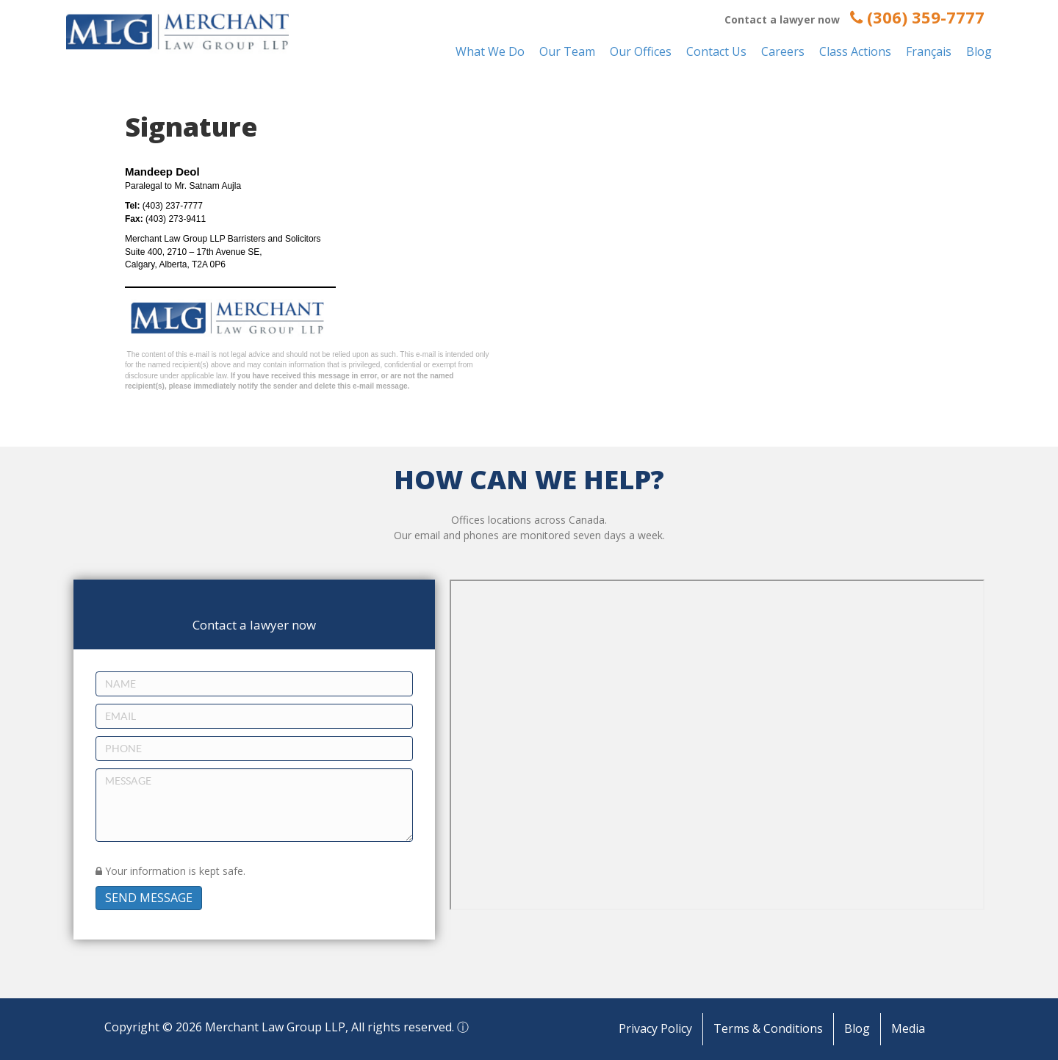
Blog (979, 51)
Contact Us (716, 51)
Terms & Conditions (768, 1028)
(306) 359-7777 (917, 17)
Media (908, 1028)
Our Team (567, 51)
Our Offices (641, 51)
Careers (783, 51)
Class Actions (855, 51)
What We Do (490, 51)
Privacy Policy (655, 1028)
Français (928, 51)
